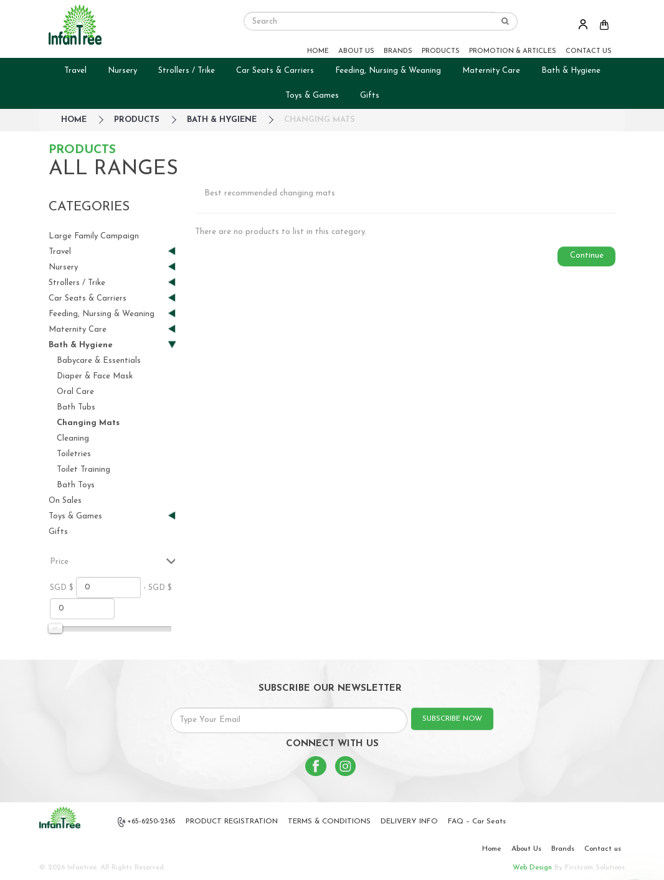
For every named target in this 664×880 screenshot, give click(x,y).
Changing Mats (319, 120)
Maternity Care (491, 71)
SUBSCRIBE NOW (452, 719)
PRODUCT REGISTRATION (232, 821)
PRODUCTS (441, 51)
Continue (587, 255)
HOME (318, 51)
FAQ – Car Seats (477, 821)
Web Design (532, 867)
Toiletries (74, 454)
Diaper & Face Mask (95, 376)
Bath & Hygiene (570, 71)
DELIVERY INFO (409, 821)
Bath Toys (76, 485)
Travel (75, 71)
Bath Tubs (76, 407)
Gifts (369, 95)
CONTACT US (589, 51)
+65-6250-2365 (147, 822)
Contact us (602, 849)
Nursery (122, 71)
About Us (526, 849)
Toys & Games (312, 95)
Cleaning (73, 438)
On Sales (65, 501)
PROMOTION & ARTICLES (512, 51)
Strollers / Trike (186, 71)
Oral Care (75, 392)
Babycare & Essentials (99, 361)
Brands (562, 849)
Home (491, 849)
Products (136, 120)
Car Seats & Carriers (275, 71)
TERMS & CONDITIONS (329, 821)
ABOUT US (356, 51)
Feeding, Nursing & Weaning (388, 71)
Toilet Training (83, 470)
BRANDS (398, 51)
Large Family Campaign (94, 236)
